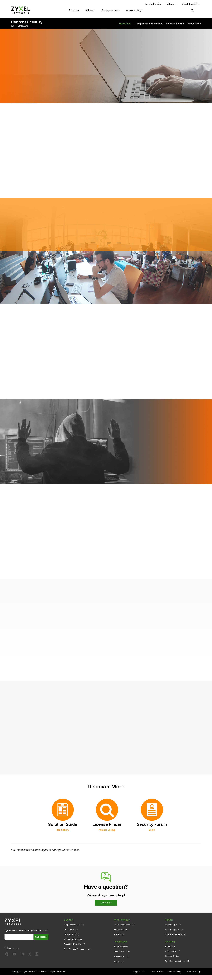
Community (69, 930)
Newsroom (120, 941)
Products (74, 10)
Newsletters (119, 956)
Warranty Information (73, 939)
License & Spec (175, 23)
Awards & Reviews (122, 951)
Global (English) (189, 4)
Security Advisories (72, 944)
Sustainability (170, 951)
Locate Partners (121, 930)
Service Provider (153, 4)
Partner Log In (171, 925)
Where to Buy (134, 10)
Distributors (119, 934)
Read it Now (62, 830)
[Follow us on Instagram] (36, 955)
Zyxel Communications (175, 961)
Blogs (116, 961)
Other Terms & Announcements (77, 949)
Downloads (194, 23)
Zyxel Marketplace (122, 925)
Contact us (106, 902)
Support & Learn (110, 10)
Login (152, 830)
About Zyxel (170, 946)
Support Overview (72, 925)
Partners (170, 4)
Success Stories (172, 956)
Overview (125, 23)
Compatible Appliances (148, 23)
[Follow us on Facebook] (7, 955)
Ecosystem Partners (173, 934)
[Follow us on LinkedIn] (22, 955)
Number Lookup (107, 830)
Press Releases (121, 946)
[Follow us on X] (29, 955)
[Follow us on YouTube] (14, 955)
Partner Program (172, 930)
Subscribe (41, 937)
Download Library (71, 934)
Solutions (90, 10)
